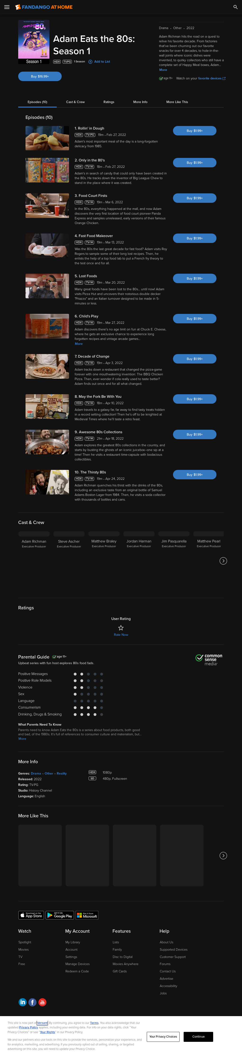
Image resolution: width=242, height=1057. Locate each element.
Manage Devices (77, 964)
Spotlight (24, 942)
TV (20, 957)
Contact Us (168, 971)
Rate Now (121, 635)
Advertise (166, 979)
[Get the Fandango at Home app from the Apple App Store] (31, 915)
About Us (166, 942)
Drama (36, 773)
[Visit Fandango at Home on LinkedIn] (22, 1003)
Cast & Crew (75, 102)
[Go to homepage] (44, 7)
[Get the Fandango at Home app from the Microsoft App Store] (87, 915)
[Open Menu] (7, 7)
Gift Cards (120, 971)
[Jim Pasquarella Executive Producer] (174, 561)
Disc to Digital (123, 957)
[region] (121, 1036)
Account (71, 950)
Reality (62, 773)
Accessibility (168, 986)
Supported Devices (173, 950)
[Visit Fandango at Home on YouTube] (42, 1003)
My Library (72, 942)
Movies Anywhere (125, 964)
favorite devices (211, 78)
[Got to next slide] (223, 561)
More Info (140, 102)
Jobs (163, 993)
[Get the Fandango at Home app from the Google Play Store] (59, 915)
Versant (42, 1023)
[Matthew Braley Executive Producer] (104, 561)
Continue (198, 1037)
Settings (71, 957)
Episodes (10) (37, 102)
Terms (94, 1023)
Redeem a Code (77, 971)
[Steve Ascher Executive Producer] (69, 561)
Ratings (109, 102)
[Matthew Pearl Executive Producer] (209, 561)
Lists (116, 942)
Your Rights (47, 1032)
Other (49, 773)
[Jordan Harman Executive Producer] (139, 561)
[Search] (236, 7)
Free (21, 964)
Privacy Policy (28, 1027)
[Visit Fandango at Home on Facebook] (32, 1003)
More (163, 70)
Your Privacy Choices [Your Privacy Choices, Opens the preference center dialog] (163, 1037)
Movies (23, 950)
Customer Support (173, 957)
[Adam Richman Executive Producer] (34, 561)
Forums (165, 964)
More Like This (177, 102)
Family (117, 950)
